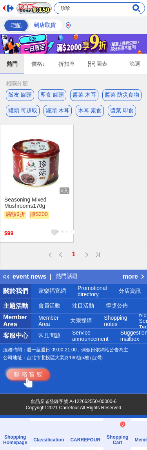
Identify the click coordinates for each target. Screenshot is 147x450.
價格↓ (38, 64)
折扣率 (66, 64)
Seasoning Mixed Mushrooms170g (25, 202)
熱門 (12, 64)
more (133, 276)
